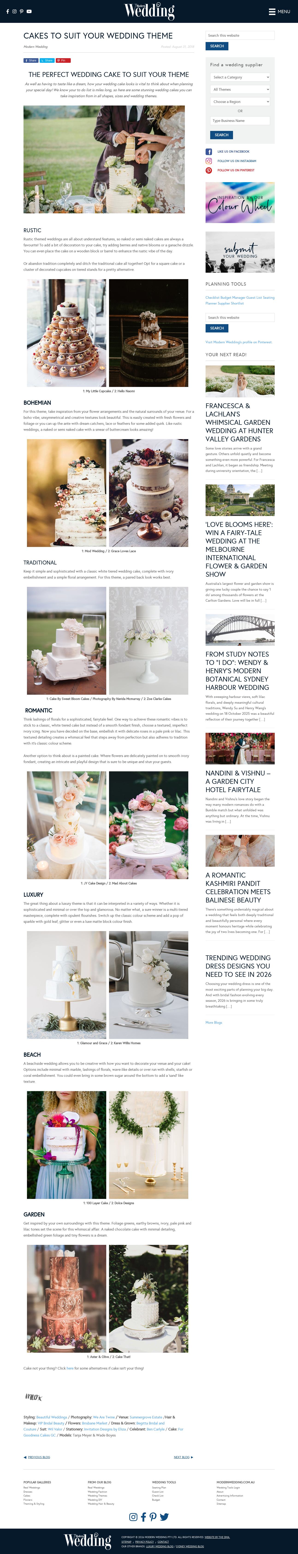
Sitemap (221, 1503)
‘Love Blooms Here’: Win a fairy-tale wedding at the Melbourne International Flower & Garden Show (239, 522)
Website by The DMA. (217, 1537)
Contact (221, 1499)
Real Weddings (32, 1487)
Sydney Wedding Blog (190, 1546)
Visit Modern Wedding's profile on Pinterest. (239, 342)
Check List (157, 1495)
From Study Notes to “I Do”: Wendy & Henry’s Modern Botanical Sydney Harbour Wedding (237, 615)
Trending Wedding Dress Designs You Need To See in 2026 (238, 855)
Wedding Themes (97, 1495)
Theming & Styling (34, 1503)
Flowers (28, 1499)
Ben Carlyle (156, 1429)
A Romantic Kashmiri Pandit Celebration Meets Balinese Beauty (238, 776)
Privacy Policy (144, 1541)
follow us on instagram (237, 161)
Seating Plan (159, 1487)
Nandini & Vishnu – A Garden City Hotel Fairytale (238, 698)
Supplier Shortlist (231, 303)
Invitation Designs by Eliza (105, 1429)
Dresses (28, 1491)
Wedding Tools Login (228, 1487)
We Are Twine (104, 1417)
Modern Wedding (87, 1541)
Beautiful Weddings (51, 1417)
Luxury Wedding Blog (160, 1546)
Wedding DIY (95, 1499)
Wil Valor (55, 1429)
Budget (156, 1499)
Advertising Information (230, 1495)
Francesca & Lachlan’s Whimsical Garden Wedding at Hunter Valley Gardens (239, 422)
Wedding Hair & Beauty (101, 1503)
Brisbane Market (94, 1423)
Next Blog (181, 1457)
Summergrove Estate (146, 1417)
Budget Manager (233, 298)
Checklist (213, 298)
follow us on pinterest (236, 170)
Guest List (254, 298)
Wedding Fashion (97, 1491)
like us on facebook (233, 151)
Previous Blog (39, 1457)
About (220, 1491)
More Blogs (214, 911)
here (70, 1368)
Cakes (27, 1495)
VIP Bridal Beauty (51, 1423)
